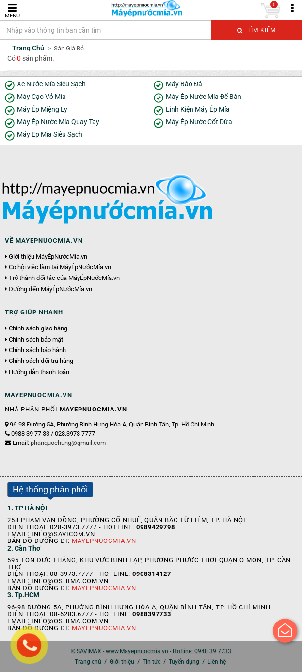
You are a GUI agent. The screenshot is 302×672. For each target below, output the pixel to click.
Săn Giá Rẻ (69, 48)
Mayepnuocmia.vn (104, 540)
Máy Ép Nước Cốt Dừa (199, 122)
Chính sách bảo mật (36, 339)
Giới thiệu (122, 661)
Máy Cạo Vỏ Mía (41, 96)
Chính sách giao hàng (38, 328)
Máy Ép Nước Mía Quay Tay (58, 122)
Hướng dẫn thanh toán (39, 372)
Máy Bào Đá (184, 84)
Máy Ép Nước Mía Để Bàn (203, 96)
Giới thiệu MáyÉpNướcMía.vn (48, 256)
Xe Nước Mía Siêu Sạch (51, 84)
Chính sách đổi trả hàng (41, 361)
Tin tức (151, 661)
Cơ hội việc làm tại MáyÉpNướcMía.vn (60, 267)
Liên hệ (216, 661)
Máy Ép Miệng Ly (42, 109)
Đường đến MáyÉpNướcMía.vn (50, 289)
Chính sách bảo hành (37, 350)
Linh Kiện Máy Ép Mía (198, 109)
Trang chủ (88, 661)
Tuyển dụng (184, 661)
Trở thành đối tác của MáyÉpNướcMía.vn (64, 278)
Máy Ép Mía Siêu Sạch (49, 134)
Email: (59, 442)
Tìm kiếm (256, 30)
